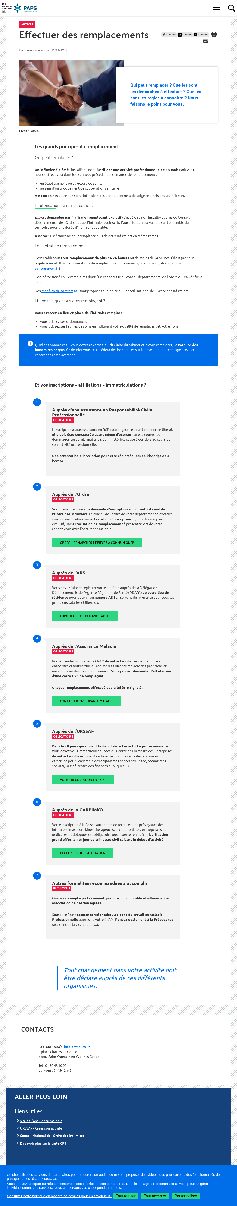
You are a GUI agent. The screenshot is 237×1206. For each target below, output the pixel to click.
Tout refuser (125, 1196)
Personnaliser (186, 1196)
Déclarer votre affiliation (83, 853)
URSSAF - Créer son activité (41, 1128)
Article (27, 24)
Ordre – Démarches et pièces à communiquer (97, 542)
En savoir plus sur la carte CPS (43, 1143)
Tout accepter (155, 1196)
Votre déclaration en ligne (83, 779)
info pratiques (75, 1046)
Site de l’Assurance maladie (41, 1120)
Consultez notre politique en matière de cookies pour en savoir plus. (59, 1196)
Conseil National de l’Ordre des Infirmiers (52, 1135)
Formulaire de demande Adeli (85, 616)
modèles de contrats (57, 291)
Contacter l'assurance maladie (86, 701)
